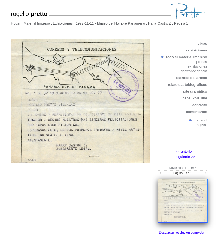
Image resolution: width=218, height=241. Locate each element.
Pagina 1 (181, 23)
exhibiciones (196, 50)
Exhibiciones (63, 23)
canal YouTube (195, 98)
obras (202, 43)
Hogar (15, 23)
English (200, 125)
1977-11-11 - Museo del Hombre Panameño (110, 23)
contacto (199, 105)
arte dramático (195, 91)
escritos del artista (191, 78)
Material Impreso (36, 23)
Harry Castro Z (159, 23)
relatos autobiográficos (187, 85)
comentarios (196, 112)
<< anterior (184, 152)
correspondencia (194, 71)
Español (200, 120)
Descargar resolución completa (181, 232)
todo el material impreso (186, 57)
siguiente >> (185, 157)
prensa (201, 62)
